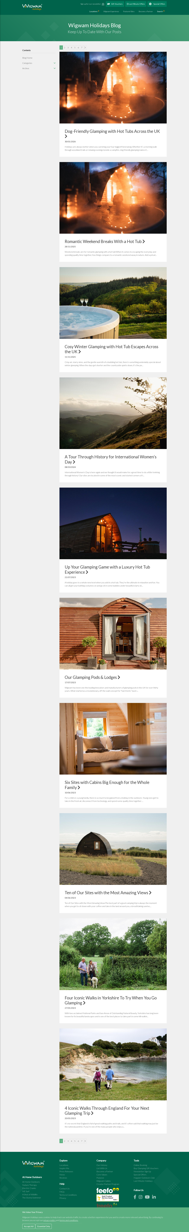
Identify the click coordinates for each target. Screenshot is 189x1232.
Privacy (62, 1198)
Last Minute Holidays (143, 1181)
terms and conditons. (69, 1220)
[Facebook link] (136, 1197)
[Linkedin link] (155, 1197)
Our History (101, 1165)
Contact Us (64, 1188)
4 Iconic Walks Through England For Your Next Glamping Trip (107, 1110)
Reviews (63, 1177)
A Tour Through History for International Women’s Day (110, 459)
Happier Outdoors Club (144, 1177)
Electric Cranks (29, 1188)
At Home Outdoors (31, 1182)
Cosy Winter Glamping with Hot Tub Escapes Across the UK (111, 349)
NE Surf (25, 1191)
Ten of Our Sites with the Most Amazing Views (108, 892)
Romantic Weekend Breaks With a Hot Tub (105, 241)
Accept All (28, 1226)
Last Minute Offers (136, 4)
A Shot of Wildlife (30, 1194)
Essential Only (43, 1226)
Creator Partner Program (107, 1184)
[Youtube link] (148, 1197)
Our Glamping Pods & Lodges (92, 677)
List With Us (101, 1168)
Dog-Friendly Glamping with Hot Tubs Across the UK (112, 133)
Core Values (101, 1174)
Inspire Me (64, 1168)
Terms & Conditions (68, 1195)
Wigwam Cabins (103, 1181)
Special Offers (157, 4)
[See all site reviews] (107, 1198)
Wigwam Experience (111, 11)
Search (160, 11)
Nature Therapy (29, 1185)
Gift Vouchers (115, 4)
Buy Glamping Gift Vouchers (146, 1168)
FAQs (62, 1191)
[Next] (85, 47)
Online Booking (140, 1165)
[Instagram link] (142, 1197)
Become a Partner (146, 11)
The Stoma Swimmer (31, 1197)
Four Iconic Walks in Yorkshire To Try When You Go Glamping (111, 1000)
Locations (94, 11)
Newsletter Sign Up (142, 1171)
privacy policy (49, 1220)
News (62, 1174)
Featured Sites (129, 11)
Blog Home (27, 57)
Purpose (100, 1177)
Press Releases (66, 1171)
